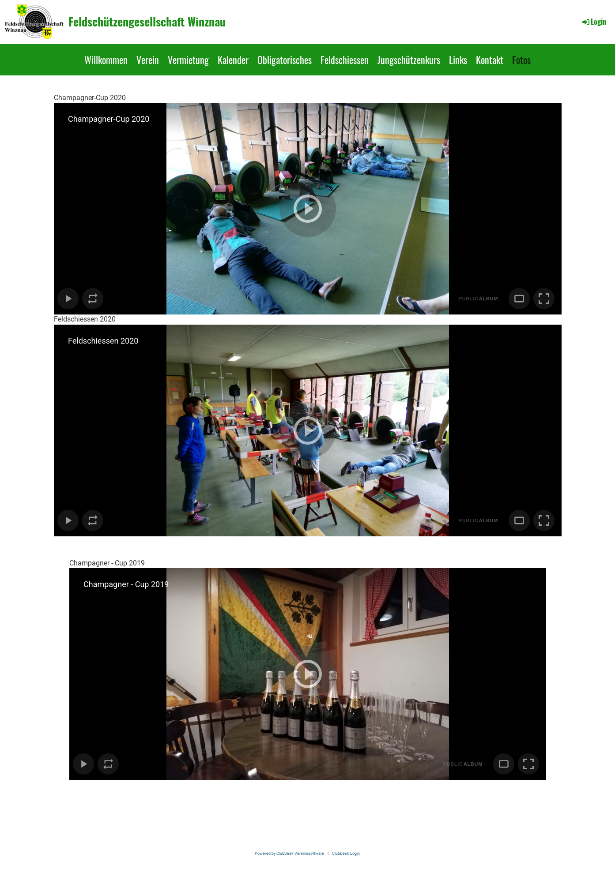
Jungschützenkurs (408, 59)
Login (593, 21)
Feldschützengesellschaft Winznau (147, 22)
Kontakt (489, 59)
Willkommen (106, 59)
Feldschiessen (345, 59)
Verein (147, 59)
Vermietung (188, 59)
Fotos (521, 59)
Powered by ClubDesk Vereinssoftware (289, 853)
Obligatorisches (284, 59)
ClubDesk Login (346, 853)
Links (458, 59)
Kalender (233, 59)
